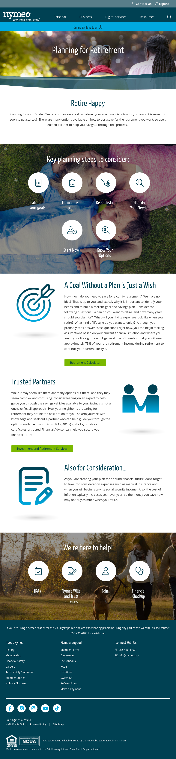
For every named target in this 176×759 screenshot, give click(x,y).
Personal (60, 17)
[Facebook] (10, 707)
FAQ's (64, 666)
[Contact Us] (142, 3)
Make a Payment (71, 688)
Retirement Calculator (85, 362)
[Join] (105, 576)
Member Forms (70, 649)
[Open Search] (169, 17)
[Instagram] (33, 707)
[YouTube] (45, 707)
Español (162, 4)
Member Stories (15, 677)
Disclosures (68, 654)
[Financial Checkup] (138, 579)
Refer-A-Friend (69, 682)
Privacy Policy (38, 723)
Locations (66, 671)
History (10, 649)
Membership (13, 654)
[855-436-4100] (141, 649)
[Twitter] (21, 707)
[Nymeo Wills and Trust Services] (71, 581)
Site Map (58, 723)
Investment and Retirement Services (42, 448)
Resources (147, 17)
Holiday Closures (16, 682)
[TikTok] (57, 707)
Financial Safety (15, 660)
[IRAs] (37, 576)
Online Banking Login (88, 27)
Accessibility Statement (20, 671)
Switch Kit (66, 677)
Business (85, 17)
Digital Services (115, 17)
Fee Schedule (69, 660)
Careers (10, 666)
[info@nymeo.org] (141, 655)
